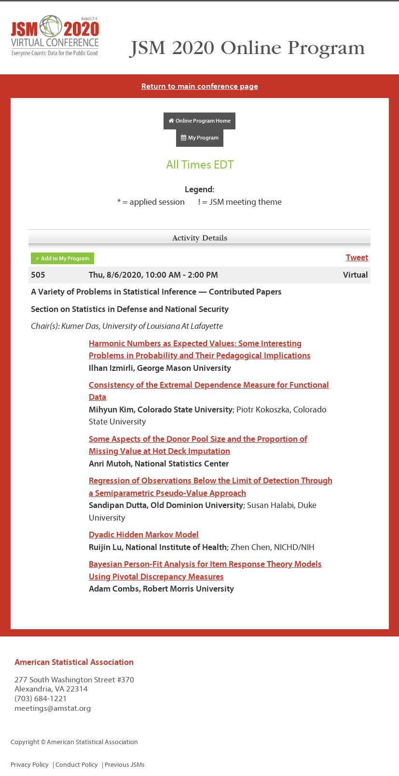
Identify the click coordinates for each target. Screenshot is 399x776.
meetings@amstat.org (52, 708)
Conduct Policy (76, 765)
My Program (200, 137)
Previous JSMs (125, 765)
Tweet (357, 258)
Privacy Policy (30, 765)
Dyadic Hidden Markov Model (144, 535)
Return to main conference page (199, 86)
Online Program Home (199, 120)
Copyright (25, 742)
